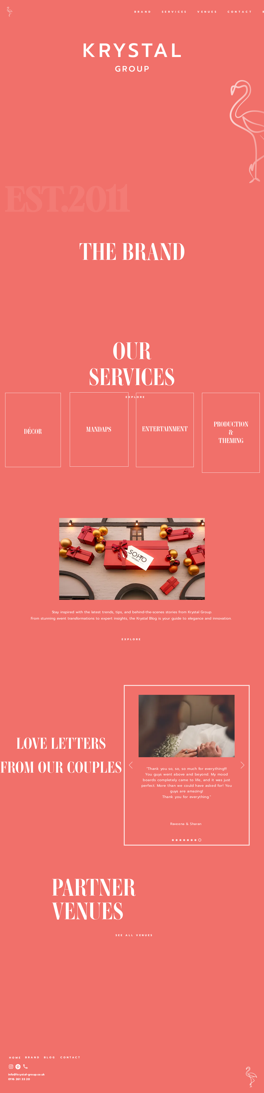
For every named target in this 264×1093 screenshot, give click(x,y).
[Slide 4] (188, 840)
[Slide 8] (177, 840)
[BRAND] (33, 1057)
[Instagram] (11, 1066)
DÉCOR (33, 426)
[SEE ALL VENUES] (134, 935)
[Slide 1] (199, 840)
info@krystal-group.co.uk (26, 1074)
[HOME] (15, 1057)
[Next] (130, 765)
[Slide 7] (180, 840)
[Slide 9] (173, 840)
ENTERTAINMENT (165, 428)
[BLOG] (50, 1057)
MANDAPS (98, 428)
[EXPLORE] (135, 397)
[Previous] (242, 765)
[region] (33, 430)
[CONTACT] (70, 1057)
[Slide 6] (184, 840)
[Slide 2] (195, 840)
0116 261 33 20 (19, 1079)
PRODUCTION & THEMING (231, 431)
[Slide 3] (192, 840)
